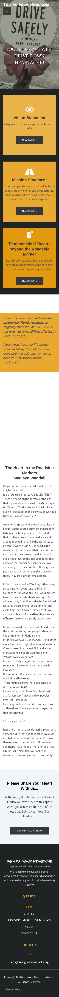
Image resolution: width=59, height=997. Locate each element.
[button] (29, 140)
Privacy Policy (12, 989)
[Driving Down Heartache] (26, 5)
